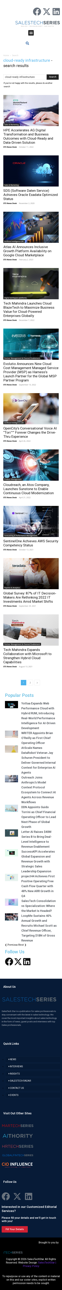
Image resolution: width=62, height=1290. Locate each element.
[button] (31, 33)
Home (6, 55)
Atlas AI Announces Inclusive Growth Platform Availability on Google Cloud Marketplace (27, 251)
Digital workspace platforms (15, 298)
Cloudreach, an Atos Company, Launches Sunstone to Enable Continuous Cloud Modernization (28, 489)
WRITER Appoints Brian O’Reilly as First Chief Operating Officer (37, 738)
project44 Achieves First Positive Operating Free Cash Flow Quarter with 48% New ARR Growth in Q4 (38, 886)
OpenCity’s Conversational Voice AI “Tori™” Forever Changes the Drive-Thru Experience (30, 432)
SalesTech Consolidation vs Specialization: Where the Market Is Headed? (38, 906)
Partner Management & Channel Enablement (22, 358)
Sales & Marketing (11, 124)
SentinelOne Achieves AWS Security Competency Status (30, 543)
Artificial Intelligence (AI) (14, 241)
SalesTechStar (46, 1262)
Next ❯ (22, 944)
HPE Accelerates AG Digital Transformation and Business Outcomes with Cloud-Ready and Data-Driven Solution (28, 136)
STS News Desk (10, 147)
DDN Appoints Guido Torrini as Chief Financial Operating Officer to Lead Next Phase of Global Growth (38, 817)
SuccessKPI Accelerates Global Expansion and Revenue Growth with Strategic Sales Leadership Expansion (38, 861)
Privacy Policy (31, 1266)
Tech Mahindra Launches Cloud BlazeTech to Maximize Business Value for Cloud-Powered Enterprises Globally (28, 309)
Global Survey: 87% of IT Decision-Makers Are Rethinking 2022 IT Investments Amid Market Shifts (29, 597)
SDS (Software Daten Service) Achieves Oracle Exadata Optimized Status (30, 195)
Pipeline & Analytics (12, 588)
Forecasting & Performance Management (20, 535)
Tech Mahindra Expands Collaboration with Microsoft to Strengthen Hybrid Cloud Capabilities (27, 656)
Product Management (13, 479)
